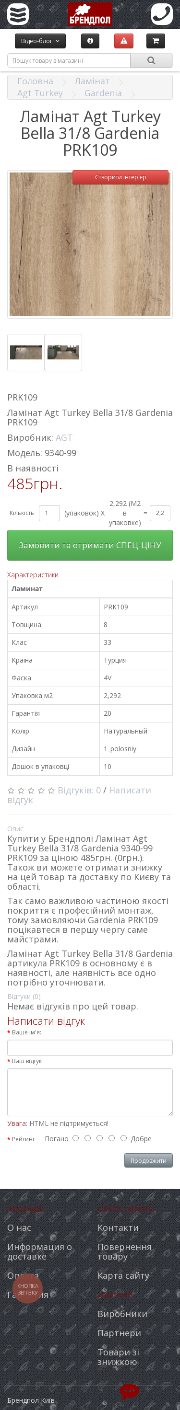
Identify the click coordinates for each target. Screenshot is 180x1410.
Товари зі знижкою (118, 1356)
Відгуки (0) (24, 996)
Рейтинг (23, 1139)
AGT (64, 437)
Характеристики (33, 574)
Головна (35, 81)
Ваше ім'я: (26, 1032)
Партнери (119, 1333)
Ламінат (92, 81)
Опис (15, 828)
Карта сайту (123, 1275)
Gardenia (103, 93)
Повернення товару (124, 1251)
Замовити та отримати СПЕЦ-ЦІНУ (90, 544)
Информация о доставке (39, 1251)
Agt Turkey (40, 93)
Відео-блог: (40, 41)
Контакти (118, 1227)
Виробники (122, 1313)
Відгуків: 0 (79, 790)
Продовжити (149, 1161)
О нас (19, 1227)
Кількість (22, 513)
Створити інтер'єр (120, 177)
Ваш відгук (27, 1061)
